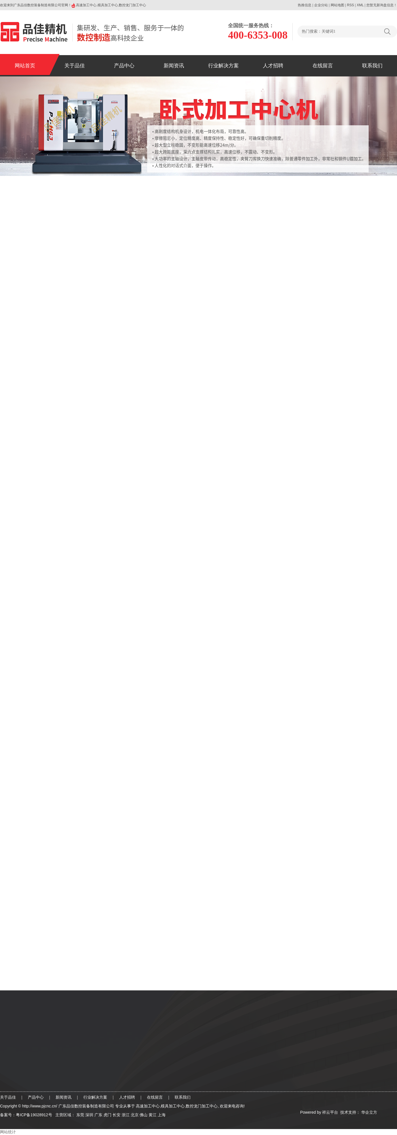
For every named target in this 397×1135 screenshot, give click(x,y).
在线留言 (322, 65)
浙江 (126, 1115)
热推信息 (304, 5)
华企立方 (368, 1112)
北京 (135, 1115)
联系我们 (372, 65)
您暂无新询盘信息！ (381, 5)
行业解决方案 (223, 65)
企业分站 (321, 5)
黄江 (153, 1115)
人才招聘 (273, 65)
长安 (117, 1115)
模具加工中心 (108, 5)
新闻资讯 (174, 65)
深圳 (89, 1115)
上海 (162, 1115)
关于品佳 (74, 65)
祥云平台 (330, 1112)
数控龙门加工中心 (132, 5)
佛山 (143, 1115)
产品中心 (124, 65)
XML (360, 5)
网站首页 (25, 65)
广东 (98, 1115)
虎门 (107, 1115)
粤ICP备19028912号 (34, 1115)
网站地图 (337, 5)
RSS (350, 5)
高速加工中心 (86, 5)
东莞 (80, 1115)
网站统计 (8, 1132)
